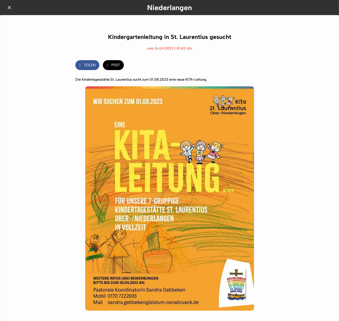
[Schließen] (9, 7)
